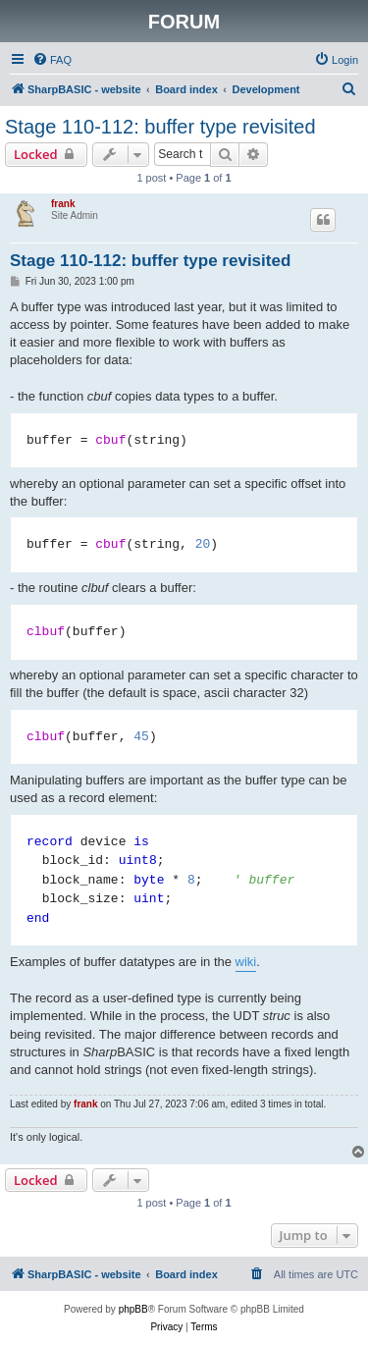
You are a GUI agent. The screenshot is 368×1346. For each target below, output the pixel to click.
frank (63, 203)
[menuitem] (52, 60)
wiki (246, 961)
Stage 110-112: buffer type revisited (160, 126)
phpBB (133, 1309)
